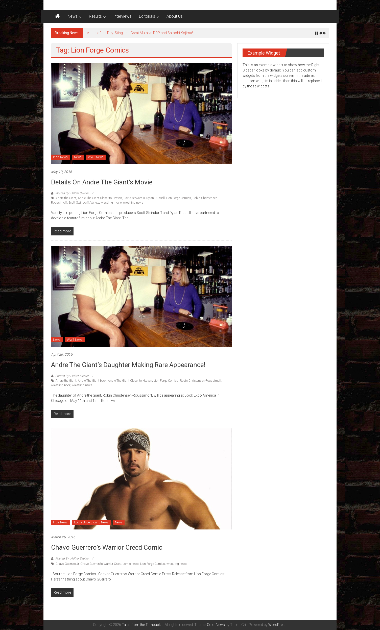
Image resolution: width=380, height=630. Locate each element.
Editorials (147, 16)
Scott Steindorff (78, 202)
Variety (94, 202)
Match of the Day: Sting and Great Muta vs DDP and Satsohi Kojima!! (140, 33)
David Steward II (134, 198)
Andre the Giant (66, 198)
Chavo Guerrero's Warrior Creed (100, 564)
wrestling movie (111, 202)
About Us (175, 16)
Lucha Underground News (91, 522)
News (72, 16)
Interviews (122, 16)
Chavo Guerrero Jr (67, 564)
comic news (131, 564)
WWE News (96, 157)
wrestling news (133, 202)
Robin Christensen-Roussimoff (200, 380)
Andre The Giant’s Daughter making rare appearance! (128, 365)
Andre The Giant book (92, 380)
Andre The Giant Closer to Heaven (100, 198)
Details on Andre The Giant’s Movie (101, 182)
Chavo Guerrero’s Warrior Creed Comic (106, 547)
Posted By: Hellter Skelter (72, 193)
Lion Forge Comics (178, 198)
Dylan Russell (155, 198)
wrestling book (60, 385)
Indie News (60, 157)
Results (95, 16)
